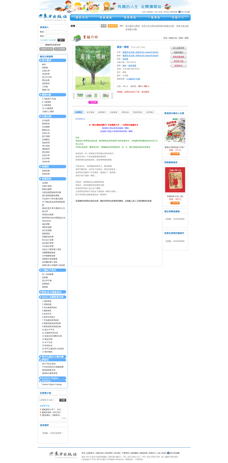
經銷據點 (134, 453)
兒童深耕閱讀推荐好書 (51, 192)
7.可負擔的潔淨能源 (50, 320)
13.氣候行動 (47, 339)
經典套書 (46, 171)
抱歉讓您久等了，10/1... (52, 409)
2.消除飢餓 (46, 304)
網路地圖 (173, 12)
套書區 (45, 166)
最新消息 (100, 453)
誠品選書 (46, 224)
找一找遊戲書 (48, 274)
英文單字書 (47, 280)
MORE (64, 418)
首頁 (144, 12)
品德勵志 (46, 139)
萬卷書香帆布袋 (48, 370)
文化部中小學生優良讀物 (52, 199)
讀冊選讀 (46, 233)
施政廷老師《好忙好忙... (52, 412)
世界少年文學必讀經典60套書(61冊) (158, 26)
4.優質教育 (46, 311)
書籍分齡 (46, 94)
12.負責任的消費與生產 (52, 336)
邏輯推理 (46, 149)
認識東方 (150, 12)
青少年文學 (47, 77)
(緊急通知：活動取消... (51, 415)
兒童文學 (46, 71)
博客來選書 (47, 227)
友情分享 (46, 133)
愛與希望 (46, 124)
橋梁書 (45, 68)
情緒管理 (46, 143)
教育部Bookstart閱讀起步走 (53, 218)
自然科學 (46, 74)
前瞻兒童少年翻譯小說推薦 (53, 265)
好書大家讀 (47, 186)
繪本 (44, 64)
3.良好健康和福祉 (49, 307)
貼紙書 (45, 277)
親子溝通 (46, 136)
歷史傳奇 (46, 152)
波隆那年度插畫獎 (49, 259)
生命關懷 (46, 127)
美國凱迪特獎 (48, 237)
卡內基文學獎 (48, 246)
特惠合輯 (46, 174)
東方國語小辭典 (132, 26)
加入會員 (44, 40)
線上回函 (158, 12)
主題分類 (46, 116)
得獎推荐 (46, 178)
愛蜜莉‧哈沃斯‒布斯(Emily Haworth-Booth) (140, 52)
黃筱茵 (125, 59)
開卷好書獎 (47, 189)
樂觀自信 (46, 130)
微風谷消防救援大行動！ (175, 147)
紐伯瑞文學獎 (48, 243)
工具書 (45, 87)
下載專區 (125, 453)
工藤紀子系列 (49, 270)
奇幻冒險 (46, 146)
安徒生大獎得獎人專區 (51, 249)
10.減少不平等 (48, 330)
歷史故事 (46, 80)
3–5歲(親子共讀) (49, 99)
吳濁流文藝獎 (48, 214)
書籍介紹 (173, 38)
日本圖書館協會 (48, 256)
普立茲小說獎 (48, 240)
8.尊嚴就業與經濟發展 (51, 323)
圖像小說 (46, 90)
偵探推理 (46, 83)
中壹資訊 (139, 459)
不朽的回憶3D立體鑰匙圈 (52, 367)
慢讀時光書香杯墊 (49, 373)
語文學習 (46, 158)
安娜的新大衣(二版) (175, 196)
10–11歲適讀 (47, 108)
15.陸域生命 (47, 345)
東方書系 (46, 60)
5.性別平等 (46, 314)
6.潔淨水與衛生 (48, 317)
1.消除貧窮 (46, 301)
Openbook (46, 221)
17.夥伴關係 (47, 352)
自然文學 (46, 155)
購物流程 (144, 453)
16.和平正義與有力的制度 (53, 349)
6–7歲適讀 (46, 102)
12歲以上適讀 (48, 111)
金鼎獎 (45, 183)
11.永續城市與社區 (50, 333)
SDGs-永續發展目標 (52, 297)
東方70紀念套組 (49, 364)
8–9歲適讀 (46, 105)
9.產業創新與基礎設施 (51, 326)
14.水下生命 (47, 342)
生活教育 (46, 120)
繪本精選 (132, 65)
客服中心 (153, 453)
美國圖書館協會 (48, 252)
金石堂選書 (47, 230)
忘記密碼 (52, 40)
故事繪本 (46, 284)
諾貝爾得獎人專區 (49, 262)
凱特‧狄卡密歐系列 (51, 292)
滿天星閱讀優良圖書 (50, 195)
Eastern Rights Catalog (50, 379)
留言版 (166, 12)
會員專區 (109, 453)
